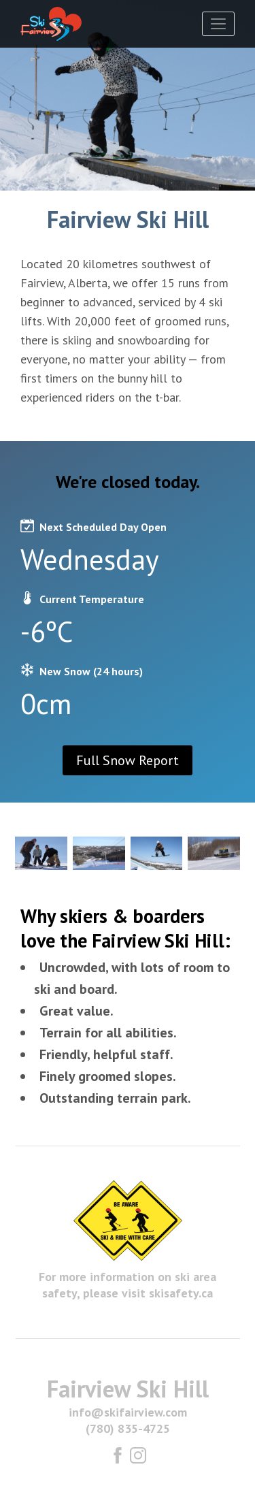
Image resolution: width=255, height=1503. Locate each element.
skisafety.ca (181, 1293)
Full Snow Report (127, 760)
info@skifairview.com (128, 1412)
